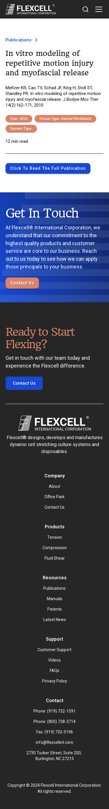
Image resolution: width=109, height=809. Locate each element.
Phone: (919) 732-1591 (54, 711)
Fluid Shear (54, 558)
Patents (54, 609)
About (54, 486)
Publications (54, 588)
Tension (54, 537)
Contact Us (22, 282)
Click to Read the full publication (48, 168)
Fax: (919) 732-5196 (54, 732)
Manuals (54, 598)
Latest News (54, 619)
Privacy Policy (54, 681)
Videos (54, 660)
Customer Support (54, 649)
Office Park (54, 496)
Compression (54, 547)
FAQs (54, 670)
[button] (97, 9)
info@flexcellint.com (54, 742)
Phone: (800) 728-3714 (54, 721)
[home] (31, 9)
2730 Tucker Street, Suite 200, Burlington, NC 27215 (54, 755)
